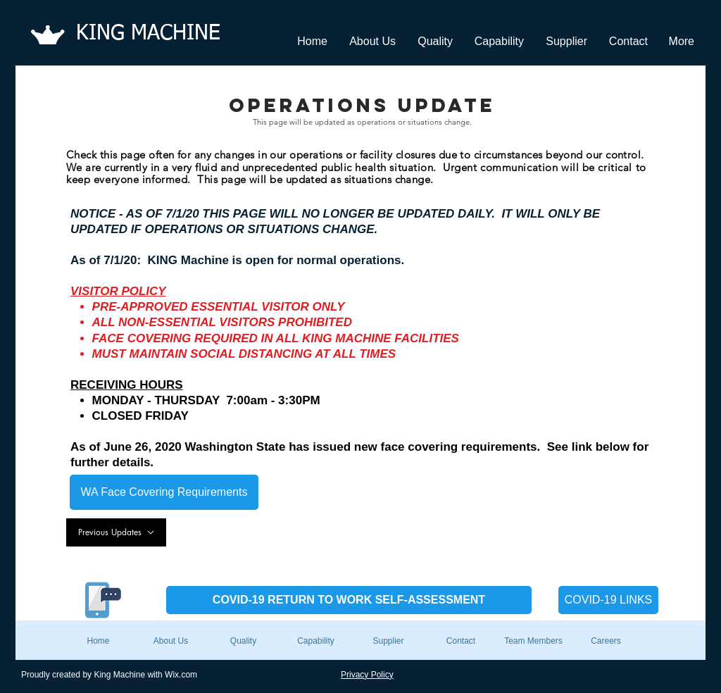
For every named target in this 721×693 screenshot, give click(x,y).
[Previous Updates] (116, 532)
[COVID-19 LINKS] (608, 600)
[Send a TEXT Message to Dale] (99, 600)
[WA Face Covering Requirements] (164, 492)
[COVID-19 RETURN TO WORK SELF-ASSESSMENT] (349, 600)
